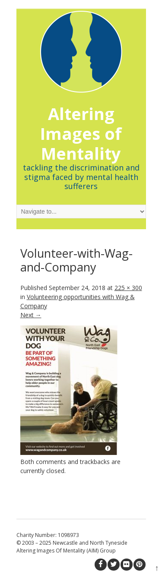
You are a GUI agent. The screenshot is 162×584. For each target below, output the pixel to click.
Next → (30, 315)
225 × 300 (128, 288)
